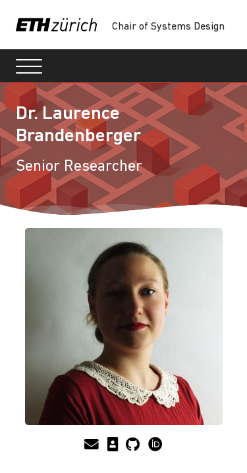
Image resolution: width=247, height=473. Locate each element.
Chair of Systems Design (168, 27)
